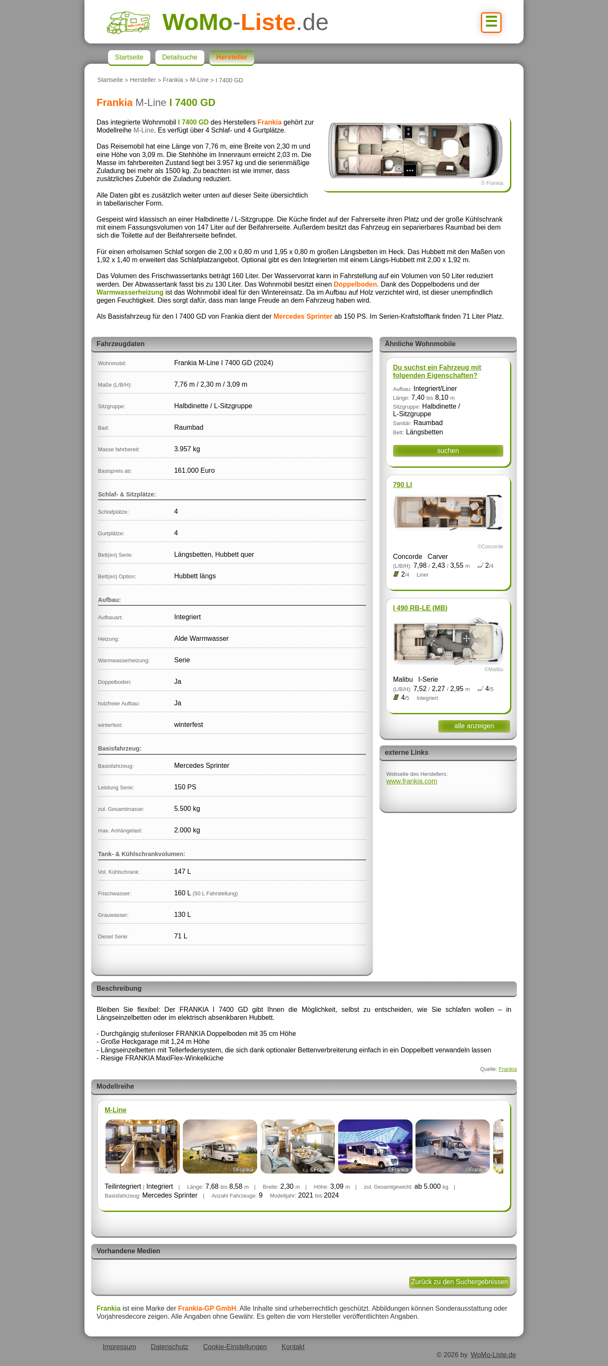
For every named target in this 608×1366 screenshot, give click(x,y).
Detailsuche (180, 57)
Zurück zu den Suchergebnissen (459, 1281)
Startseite (110, 80)
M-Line (199, 80)
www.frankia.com (411, 781)
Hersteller (143, 80)
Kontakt (293, 1346)
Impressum (119, 1346)
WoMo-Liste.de (493, 1354)
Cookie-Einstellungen (235, 1346)
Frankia (173, 80)
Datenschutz (169, 1346)
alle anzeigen (474, 725)
